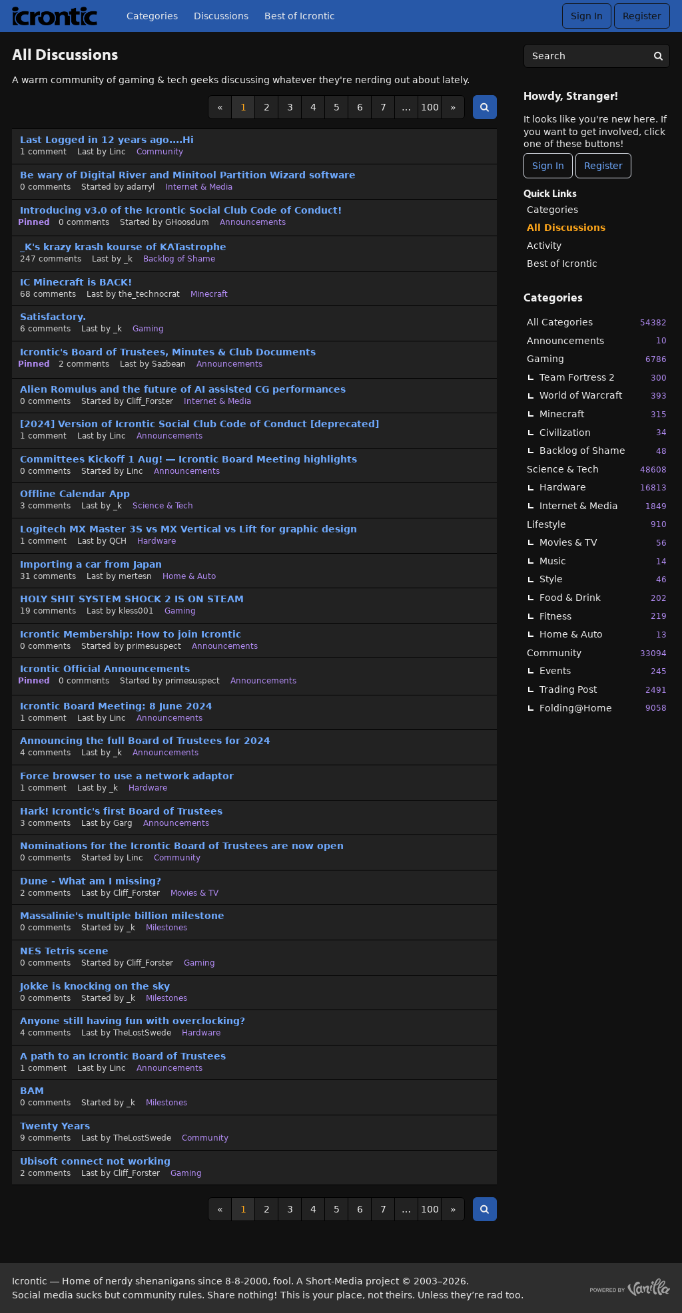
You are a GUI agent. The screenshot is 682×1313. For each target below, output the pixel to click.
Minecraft (603, 414)
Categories (152, 16)
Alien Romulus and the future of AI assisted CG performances (183, 389)
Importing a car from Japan (91, 564)
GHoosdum (187, 222)
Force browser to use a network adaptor (127, 776)
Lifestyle (597, 524)
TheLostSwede (142, 1032)
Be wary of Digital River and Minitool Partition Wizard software (188, 175)
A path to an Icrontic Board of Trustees (123, 1056)
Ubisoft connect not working (95, 1161)
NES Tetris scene (64, 951)
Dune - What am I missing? (90, 881)
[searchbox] (596, 56)
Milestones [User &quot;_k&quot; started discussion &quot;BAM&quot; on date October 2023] (166, 1102)
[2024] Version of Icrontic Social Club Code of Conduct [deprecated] (199, 424)
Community (597, 653)
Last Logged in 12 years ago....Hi (107, 139)
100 (430, 107)
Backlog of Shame (603, 451)
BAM (32, 1090)
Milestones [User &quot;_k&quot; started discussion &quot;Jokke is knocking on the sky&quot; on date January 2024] (166, 998)
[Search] (658, 56)
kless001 (136, 611)
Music (603, 561)
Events (603, 671)
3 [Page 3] (290, 107)
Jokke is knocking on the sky (95, 986)
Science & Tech (597, 469)
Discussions (221, 16)
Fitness (603, 616)
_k (128, 259)
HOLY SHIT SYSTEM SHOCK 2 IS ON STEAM (132, 599)
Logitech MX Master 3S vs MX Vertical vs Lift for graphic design (188, 529)
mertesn (135, 576)
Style (603, 579)
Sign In (587, 16)
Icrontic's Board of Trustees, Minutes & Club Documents (168, 352)
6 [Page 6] (360, 107)
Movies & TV (603, 542)
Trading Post (603, 689)
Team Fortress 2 (603, 377)
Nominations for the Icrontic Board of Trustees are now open (182, 846)
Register (642, 16)
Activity (544, 245)
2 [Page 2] (267, 107)
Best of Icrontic (299, 16)
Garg (123, 823)
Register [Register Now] (603, 165)
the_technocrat (149, 294)
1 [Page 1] (243, 107)
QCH (118, 541)
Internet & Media (603, 506)
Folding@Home (603, 707)
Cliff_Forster (150, 401)
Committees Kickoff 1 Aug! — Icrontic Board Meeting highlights (188, 459)
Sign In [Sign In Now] (548, 165)
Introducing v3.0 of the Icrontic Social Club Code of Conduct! (181, 210)
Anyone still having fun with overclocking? (132, 1021)
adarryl (141, 187)
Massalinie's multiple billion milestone (122, 915)
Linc (117, 151)
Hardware (603, 487)
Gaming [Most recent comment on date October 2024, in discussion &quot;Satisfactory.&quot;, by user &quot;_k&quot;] (148, 328)
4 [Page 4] (313, 107)
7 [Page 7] (383, 107)
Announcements (597, 340)
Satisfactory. (53, 316)
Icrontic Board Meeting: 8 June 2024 (116, 706)
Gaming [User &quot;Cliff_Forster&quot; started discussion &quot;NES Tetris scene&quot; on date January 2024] (199, 963)
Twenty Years (55, 1126)
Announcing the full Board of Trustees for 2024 (145, 740)
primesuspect (154, 646)
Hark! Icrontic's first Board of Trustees (121, 811)
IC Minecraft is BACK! (76, 282)
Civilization (603, 432)
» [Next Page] (453, 107)
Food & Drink (603, 598)
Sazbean (169, 364)
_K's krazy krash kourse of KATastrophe (123, 247)
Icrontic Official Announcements (105, 668)
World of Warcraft (603, 395)
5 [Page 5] (337, 107)
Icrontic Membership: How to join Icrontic (130, 634)
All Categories (597, 322)
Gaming (597, 359)
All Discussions (566, 227)
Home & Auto (603, 634)
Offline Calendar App (75, 493)
